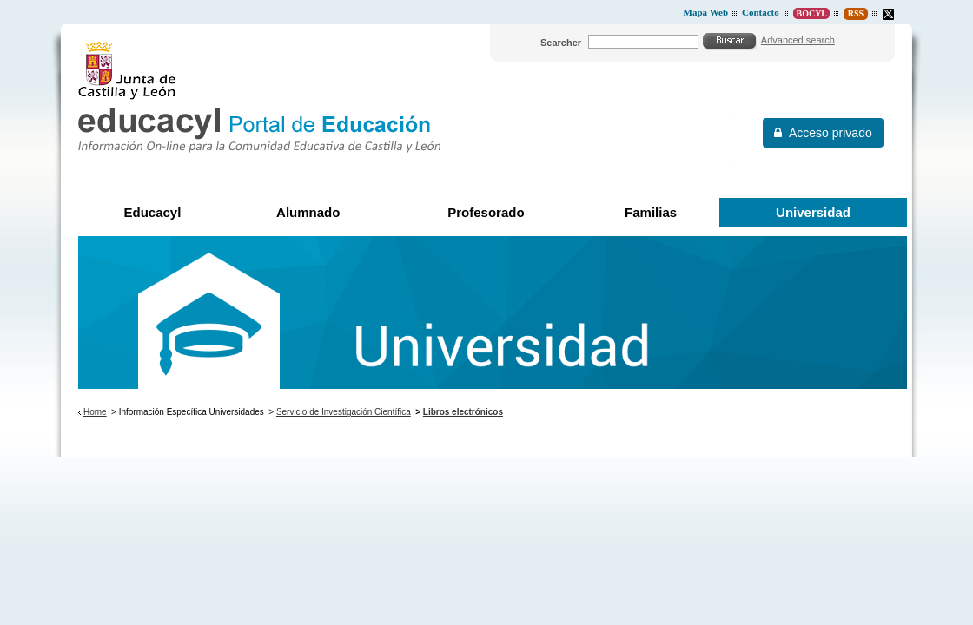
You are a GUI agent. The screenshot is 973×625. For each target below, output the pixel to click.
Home (95, 412)
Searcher (560, 42)
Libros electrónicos (463, 412)
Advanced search (798, 40)
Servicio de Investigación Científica (343, 412)
